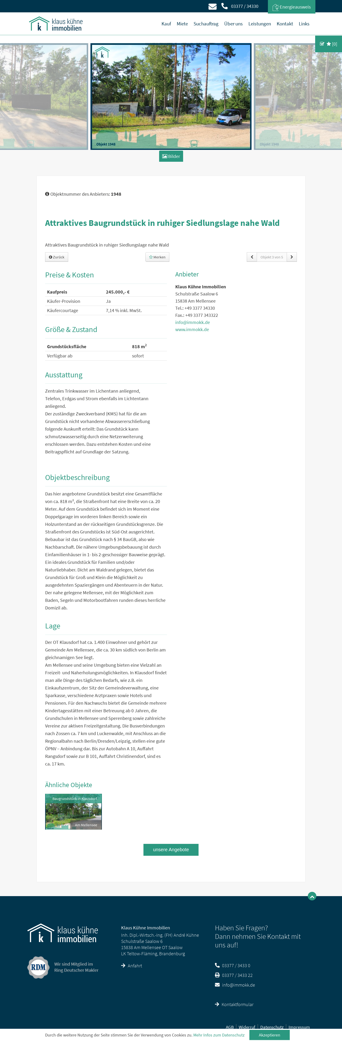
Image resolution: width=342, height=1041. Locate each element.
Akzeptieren (269, 1035)
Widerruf (247, 1027)
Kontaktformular (234, 1004)
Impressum (299, 1027)
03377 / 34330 (239, 6)
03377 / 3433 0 (232, 965)
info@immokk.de (192, 322)
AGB (230, 1027)
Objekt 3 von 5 (272, 257)
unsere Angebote (171, 849)
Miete (182, 23)
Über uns (233, 23)
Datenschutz (272, 1027)
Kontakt (285, 23)
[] (332, 44)
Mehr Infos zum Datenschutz (219, 1035)
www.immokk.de (192, 329)
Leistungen (259, 23)
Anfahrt (131, 966)
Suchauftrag (206, 23)
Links (304, 23)
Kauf (166, 23)
